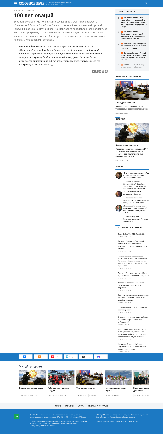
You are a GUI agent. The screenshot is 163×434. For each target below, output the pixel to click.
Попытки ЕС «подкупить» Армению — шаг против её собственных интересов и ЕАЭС (135, 209)
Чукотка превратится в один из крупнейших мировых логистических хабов (136, 175)
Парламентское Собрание (128, 77)
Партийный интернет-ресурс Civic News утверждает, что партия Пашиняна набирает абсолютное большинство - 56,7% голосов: (133, 333)
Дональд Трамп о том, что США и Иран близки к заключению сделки (133, 274)
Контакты (69, 406)
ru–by (86, 357)
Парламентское (82, 395)
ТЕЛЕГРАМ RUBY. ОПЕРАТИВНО (128, 227)
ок (40, 356)
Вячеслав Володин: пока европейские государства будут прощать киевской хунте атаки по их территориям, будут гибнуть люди (134, 22)
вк (26, 356)
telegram (71, 356)
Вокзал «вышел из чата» (127, 145)
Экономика (52, 395)
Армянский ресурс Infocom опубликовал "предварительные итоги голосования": (132, 346)
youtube (55, 356)
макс (101, 357)
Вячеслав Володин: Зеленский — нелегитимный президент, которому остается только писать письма (132, 245)
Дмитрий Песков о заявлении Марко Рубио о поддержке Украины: (131, 285)
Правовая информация (98, 406)
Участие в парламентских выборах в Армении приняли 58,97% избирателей (133, 319)
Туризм (108, 395)
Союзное (137, 395)
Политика (120, 119)
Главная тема (18, 10)
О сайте (58, 406)
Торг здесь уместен (125, 102)
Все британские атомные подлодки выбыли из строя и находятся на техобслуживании (133, 297)
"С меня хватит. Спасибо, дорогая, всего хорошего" (133, 308)
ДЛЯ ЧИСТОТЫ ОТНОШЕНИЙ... (131, 234)
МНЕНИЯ (119, 167)
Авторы (81, 406)
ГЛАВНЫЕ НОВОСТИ (126, 12)
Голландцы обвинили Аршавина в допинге (132, 193)
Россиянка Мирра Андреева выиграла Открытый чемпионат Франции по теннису (133, 46)
